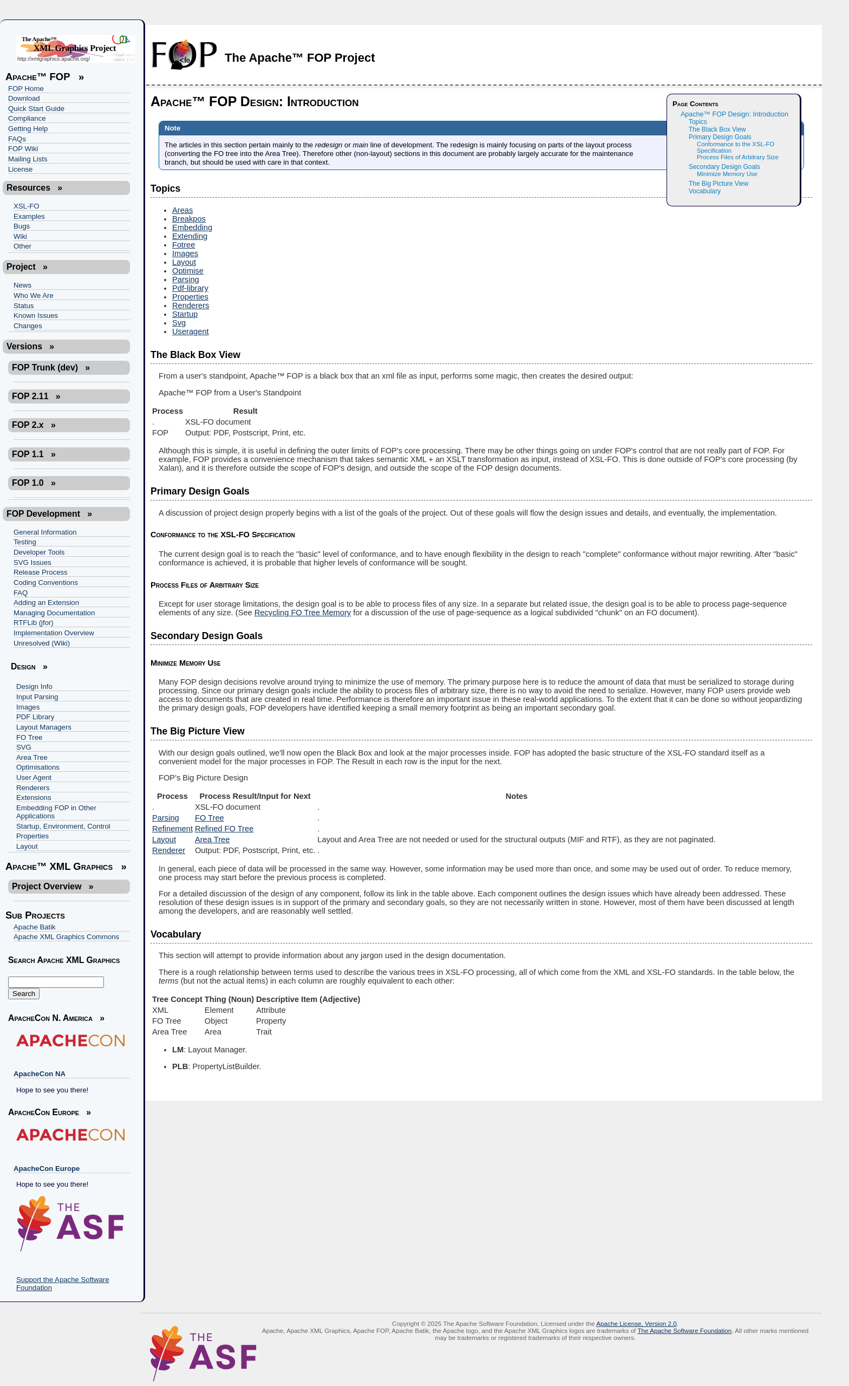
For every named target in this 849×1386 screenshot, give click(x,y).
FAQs (17, 139)
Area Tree (32, 757)
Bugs (22, 226)
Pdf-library (190, 288)
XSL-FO (27, 206)
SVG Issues (32, 562)
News (22, 285)
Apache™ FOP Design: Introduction (734, 114)
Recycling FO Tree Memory (302, 612)
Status (24, 306)
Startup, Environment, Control (63, 826)
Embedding (192, 227)
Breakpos (189, 218)
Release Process (41, 572)
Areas (182, 210)
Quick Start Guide (36, 109)
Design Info (34, 686)
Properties (32, 836)
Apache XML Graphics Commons (66, 937)
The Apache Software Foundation (684, 1330)
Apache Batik (35, 927)
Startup (185, 314)
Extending (189, 236)
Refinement (172, 828)
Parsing (185, 279)
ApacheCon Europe (47, 1168)
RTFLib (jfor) (34, 623)
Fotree (183, 244)
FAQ (21, 593)
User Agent (33, 777)
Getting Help (28, 129)
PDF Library (35, 717)
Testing (25, 542)
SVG (23, 747)
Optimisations (38, 767)
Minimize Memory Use (727, 174)
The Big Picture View (718, 183)
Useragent (190, 331)
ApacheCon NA (40, 1074)
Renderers (33, 788)
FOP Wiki (23, 149)
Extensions (33, 797)
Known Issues (36, 315)
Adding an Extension (46, 602)
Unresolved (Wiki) (42, 643)
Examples (29, 216)
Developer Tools (39, 552)
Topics (698, 122)
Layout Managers (43, 727)
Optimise (188, 270)
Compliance (27, 118)
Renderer (168, 850)
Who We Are (34, 295)
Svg (179, 322)
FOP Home (26, 88)
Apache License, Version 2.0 (636, 1323)
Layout (27, 846)
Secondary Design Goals (724, 167)
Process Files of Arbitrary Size (738, 157)
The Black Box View (717, 129)
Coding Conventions (46, 582)
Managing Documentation (54, 613)
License (20, 169)
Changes (28, 326)
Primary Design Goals (720, 137)
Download (24, 98)
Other (22, 246)
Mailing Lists (28, 159)
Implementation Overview (54, 633)
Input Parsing (37, 697)
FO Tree (29, 737)
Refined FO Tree (224, 828)
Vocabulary (705, 191)
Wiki (20, 236)
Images (28, 707)
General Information (45, 532)
